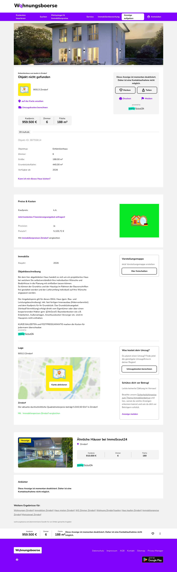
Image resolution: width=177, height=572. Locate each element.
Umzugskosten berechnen (35, 107)
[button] (160, 533)
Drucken (127, 98)
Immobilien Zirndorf (44, 510)
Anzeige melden (130, 414)
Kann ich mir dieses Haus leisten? (34, 178)
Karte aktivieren (59, 384)
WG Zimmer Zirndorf (85, 510)
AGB (122, 550)
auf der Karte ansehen (32, 101)
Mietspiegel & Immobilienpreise (59, 17)
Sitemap (141, 550)
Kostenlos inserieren (21, 17)
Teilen (149, 90)
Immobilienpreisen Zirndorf (35, 238)
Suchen (43, 16)
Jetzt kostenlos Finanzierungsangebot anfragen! (41, 217)
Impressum (112, 550)
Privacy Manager (155, 550)
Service (90, 16)
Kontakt (131, 550)
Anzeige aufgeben (128, 17)
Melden (148, 98)
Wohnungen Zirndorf (24, 510)
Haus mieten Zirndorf (64, 510)
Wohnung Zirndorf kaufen (108, 510)
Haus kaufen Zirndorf (131, 510)
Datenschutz (98, 550)
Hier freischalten (139, 271)
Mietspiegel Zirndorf (31, 514)
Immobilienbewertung (109, 16)
